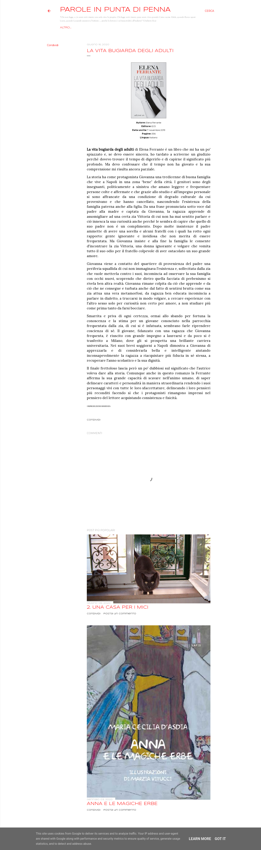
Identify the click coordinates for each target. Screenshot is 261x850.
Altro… (180, 27)
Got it (220, 839)
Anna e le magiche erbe (122, 804)
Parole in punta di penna (115, 10)
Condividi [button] (52, 45)
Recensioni (129, 27)
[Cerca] (209, 11)
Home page (69, 27)
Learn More (200, 839)
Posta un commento (119, 614)
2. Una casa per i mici (117, 607)
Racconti (108, 27)
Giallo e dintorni (157, 27)
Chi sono (90, 27)
